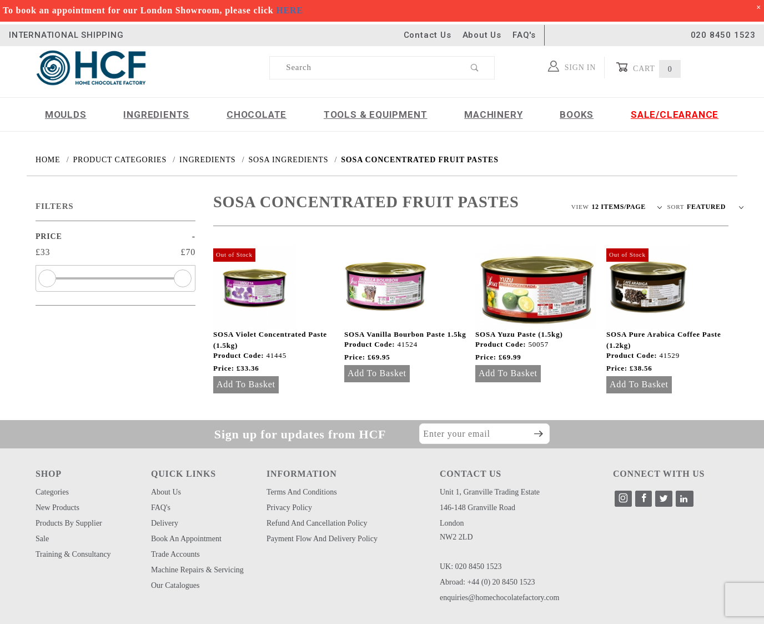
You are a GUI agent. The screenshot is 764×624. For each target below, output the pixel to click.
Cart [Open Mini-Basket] (648, 67)
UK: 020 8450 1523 (471, 566)
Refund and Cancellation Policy (317, 523)
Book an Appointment (186, 539)
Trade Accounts (175, 554)
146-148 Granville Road (477, 507)
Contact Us (427, 35)
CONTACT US (470, 473)
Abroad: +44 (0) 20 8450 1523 (487, 582)
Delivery (164, 523)
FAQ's (524, 35)
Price (49, 236)
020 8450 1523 (723, 35)
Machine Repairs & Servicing (197, 570)
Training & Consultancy (73, 554)
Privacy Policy (289, 507)
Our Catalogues (175, 585)
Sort (676, 206)
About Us (482, 35)
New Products (57, 507)
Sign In (572, 66)
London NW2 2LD (456, 530)
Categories (52, 492)
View (580, 206)
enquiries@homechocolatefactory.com (499, 597)
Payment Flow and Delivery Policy (322, 539)
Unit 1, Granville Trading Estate (490, 492)
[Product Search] (363, 68)
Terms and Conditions (302, 492)
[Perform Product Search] (475, 68)
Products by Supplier (69, 523)
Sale (42, 539)
